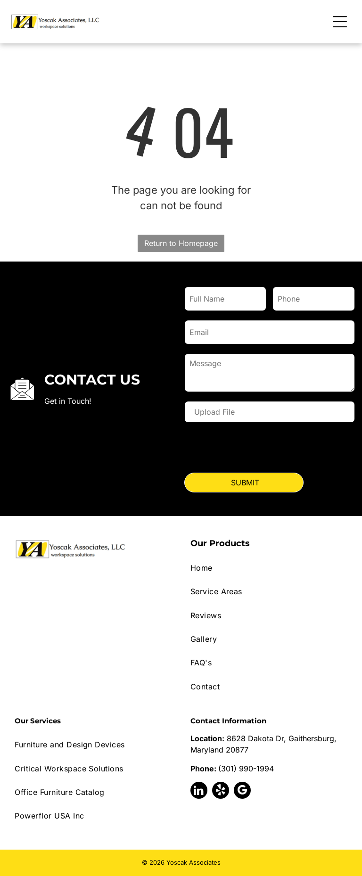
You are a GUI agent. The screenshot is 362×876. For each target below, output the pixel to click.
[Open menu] (340, 22)
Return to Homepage (181, 243)
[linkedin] (198, 791)
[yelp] (220, 791)
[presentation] (256, 449)
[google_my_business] (242, 791)
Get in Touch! (67, 401)
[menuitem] (268, 568)
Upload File (214, 412)
